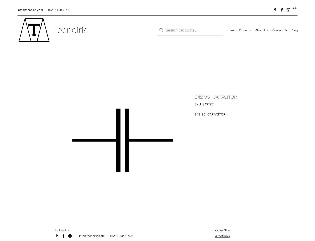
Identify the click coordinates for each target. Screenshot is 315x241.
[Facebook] (282, 10)
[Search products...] (190, 30)
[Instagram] (288, 10)
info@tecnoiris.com (30, 10)
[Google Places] (275, 10)
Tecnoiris (71, 30)
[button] (294, 10)
